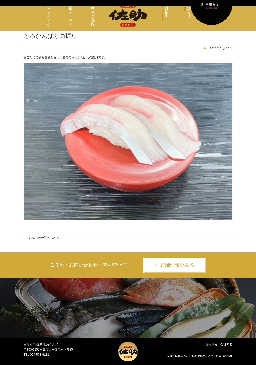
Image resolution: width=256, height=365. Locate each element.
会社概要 (226, 344)
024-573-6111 (116, 264)
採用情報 (211, 344)
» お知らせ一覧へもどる (43, 237)
